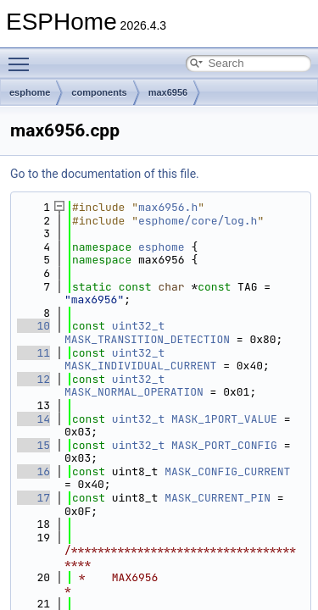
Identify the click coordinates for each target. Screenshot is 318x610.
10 (33, 326)
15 (33, 445)
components (98, 92)
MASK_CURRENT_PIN (218, 498)
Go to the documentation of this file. (104, 173)
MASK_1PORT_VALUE (224, 419)
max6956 (168, 92)
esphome (29, 92)
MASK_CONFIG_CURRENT (227, 471)
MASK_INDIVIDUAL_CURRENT (140, 365)
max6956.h (168, 207)
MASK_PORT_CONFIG (224, 445)
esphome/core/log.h (197, 221)
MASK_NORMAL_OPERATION (134, 392)
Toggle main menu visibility (22, 56)
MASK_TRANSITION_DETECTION (147, 339)
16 (33, 471)
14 (33, 419)
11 (33, 353)
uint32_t (138, 326)
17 (33, 498)
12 (33, 379)
